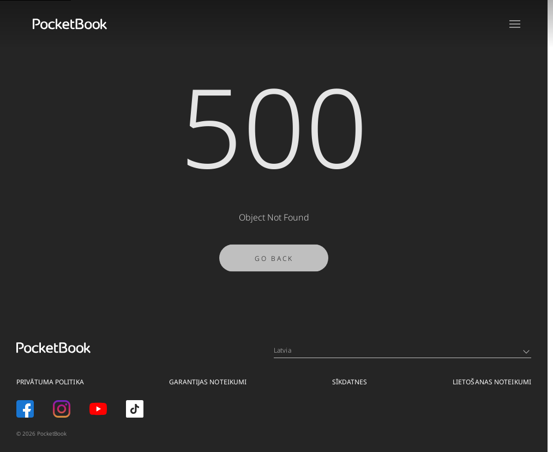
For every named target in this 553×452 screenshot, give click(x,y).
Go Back (274, 262)
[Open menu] (514, 24)
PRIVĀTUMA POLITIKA (50, 381)
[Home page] (70, 24)
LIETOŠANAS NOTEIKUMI (492, 381)
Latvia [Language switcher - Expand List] (402, 350)
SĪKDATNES (350, 381)
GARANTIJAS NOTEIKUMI (208, 381)
